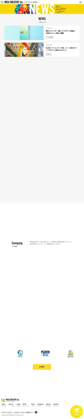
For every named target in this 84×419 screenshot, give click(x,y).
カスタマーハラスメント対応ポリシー (24, 412)
